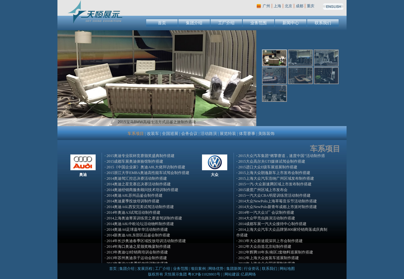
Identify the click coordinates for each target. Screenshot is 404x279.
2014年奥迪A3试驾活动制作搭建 (133, 212)
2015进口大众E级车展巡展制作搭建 (267, 167)
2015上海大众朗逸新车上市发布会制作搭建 (274, 173)
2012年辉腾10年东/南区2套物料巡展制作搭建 (275, 252)
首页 (162, 22)
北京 (288, 6)
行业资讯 (251, 268)
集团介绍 (194, 22)
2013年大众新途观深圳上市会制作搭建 (270, 241)
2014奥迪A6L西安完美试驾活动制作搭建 (140, 207)
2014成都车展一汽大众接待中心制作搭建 (272, 224)
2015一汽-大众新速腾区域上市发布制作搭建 (275, 184)
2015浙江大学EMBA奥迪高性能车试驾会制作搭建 (147, 173)
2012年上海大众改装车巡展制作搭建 (268, 258)
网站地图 (287, 268)
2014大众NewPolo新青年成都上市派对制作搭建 (277, 207)
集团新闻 (233, 268)
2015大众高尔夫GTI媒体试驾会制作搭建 (271, 161)
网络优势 (215, 268)
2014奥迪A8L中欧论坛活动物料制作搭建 (140, 224)
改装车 (153, 133)
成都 (299, 6)
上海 (277, 6)
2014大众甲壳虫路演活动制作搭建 (266, 218)
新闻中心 (290, 22)
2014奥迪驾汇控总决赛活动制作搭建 (136, 178)
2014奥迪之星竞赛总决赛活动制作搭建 (138, 184)
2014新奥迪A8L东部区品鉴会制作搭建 (138, 235)
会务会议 (189, 133)
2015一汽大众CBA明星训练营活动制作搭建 (274, 195)
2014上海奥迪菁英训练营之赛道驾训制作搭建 (144, 218)
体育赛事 (247, 133)
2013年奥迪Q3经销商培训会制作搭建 (137, 252)
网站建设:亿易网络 (240, 274)
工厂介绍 (226, 22)
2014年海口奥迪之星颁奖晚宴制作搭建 (138, 246)
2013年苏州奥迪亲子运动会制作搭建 (136, 258)
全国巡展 (170, 133)
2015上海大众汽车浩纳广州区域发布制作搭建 (276, 178)
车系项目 (136, 133)
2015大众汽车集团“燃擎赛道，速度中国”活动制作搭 (281, 156)
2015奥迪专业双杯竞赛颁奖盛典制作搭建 (140, 156)
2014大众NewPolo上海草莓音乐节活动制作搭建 (277, 201)
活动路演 (208, 133)
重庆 (310, 6)
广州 (266, 6)
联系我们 (323, 22)
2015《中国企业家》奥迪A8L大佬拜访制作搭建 (145, 167)
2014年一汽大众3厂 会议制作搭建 (266, 212)
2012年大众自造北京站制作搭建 (264, 246)
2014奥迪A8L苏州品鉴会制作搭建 (134, 195)
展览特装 (228, 133)
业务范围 (258, 22)
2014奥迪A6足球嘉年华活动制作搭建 (137, 229)
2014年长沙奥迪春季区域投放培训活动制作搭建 (146, 241)
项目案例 (198, 268)
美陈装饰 (266, 133)
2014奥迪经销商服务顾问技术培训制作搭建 (142, 190)
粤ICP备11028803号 (204, 274)
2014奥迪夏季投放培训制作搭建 (132, 201)
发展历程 (144, 268)
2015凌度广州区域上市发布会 (263, 190)
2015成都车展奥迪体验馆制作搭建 (134, 161)
